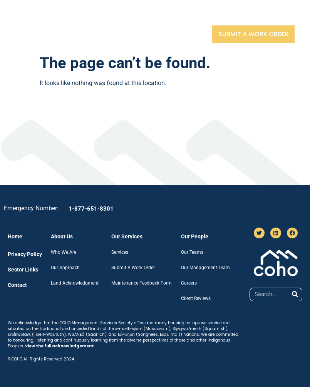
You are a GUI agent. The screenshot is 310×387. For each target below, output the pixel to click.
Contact (274, 16)
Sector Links (229, 16)
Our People (180, 16)
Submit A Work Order (253, 34)
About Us (83, 16)
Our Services (130, 16)
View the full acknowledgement (59, 346)
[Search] (295, 294)
